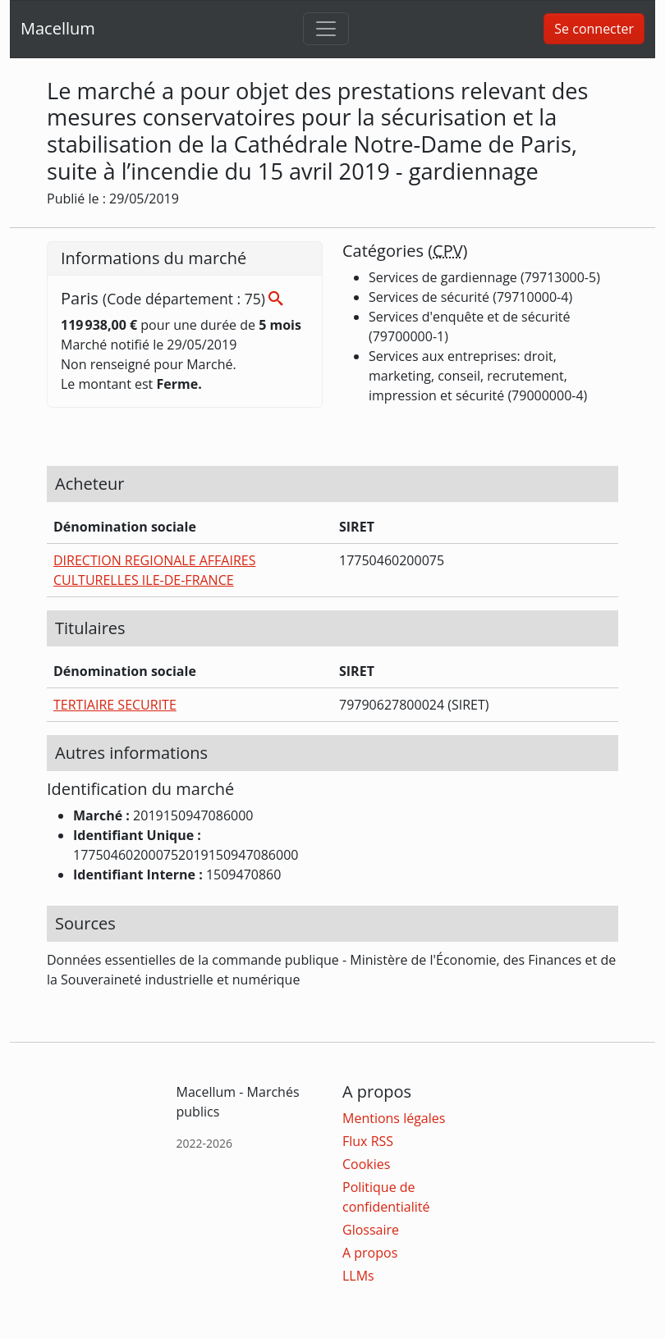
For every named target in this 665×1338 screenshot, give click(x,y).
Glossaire (370, 1230)
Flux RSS (367, 1141)
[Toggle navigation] (326, 28)
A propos (369, 1253)
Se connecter (594, 29)
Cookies (366, 1164)
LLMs (358, 1276)
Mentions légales (393, 1118)
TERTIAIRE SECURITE (115, 705)
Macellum (58, 28)
